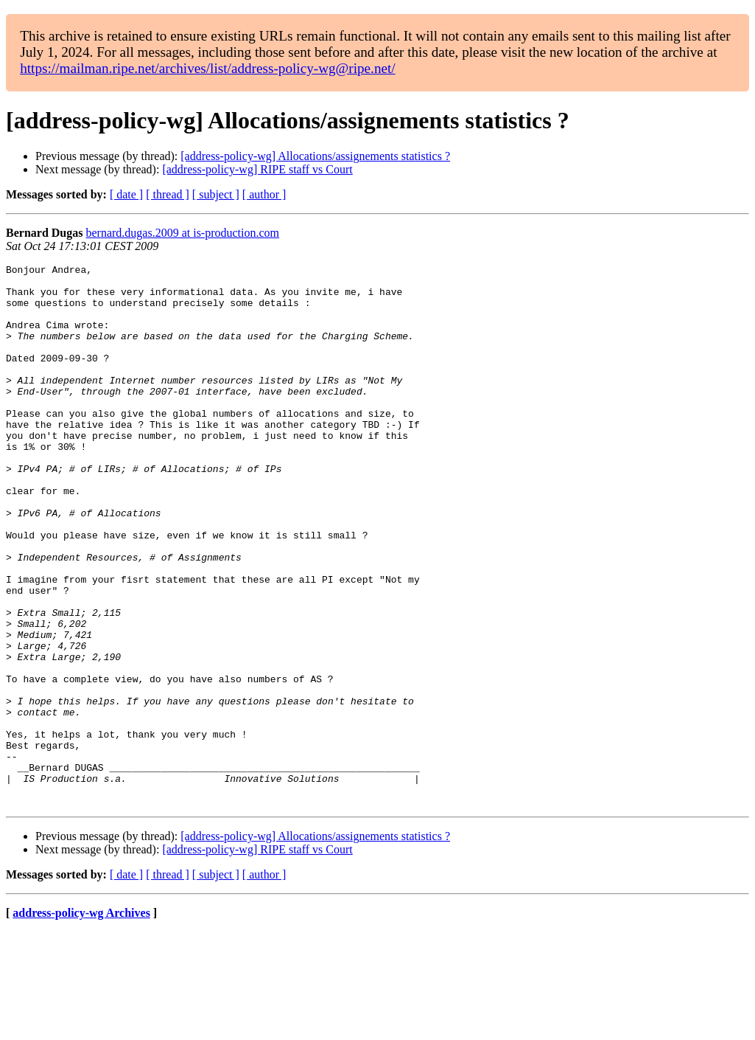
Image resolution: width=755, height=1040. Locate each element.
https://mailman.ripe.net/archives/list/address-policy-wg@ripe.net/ (208, 68)
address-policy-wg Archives (81, 1021)
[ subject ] (215, 194)
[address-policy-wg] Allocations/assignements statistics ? (315, 156)
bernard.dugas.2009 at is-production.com (182, 232)
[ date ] (126, 194)
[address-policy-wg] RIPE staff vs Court (257, 169)
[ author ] (264, 194)
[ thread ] (167, 194)
